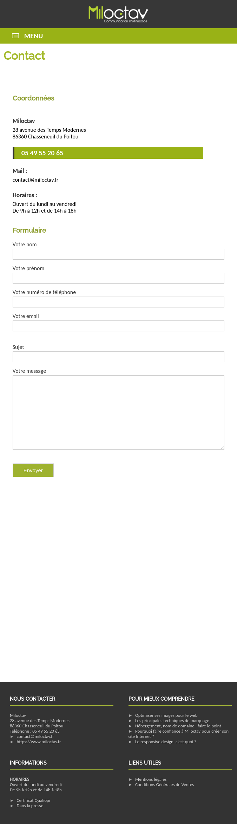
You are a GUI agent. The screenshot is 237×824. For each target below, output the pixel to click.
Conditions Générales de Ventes (164, 784)
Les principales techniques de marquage (172, 720)
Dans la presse (30, 805)
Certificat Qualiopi (33, 800)
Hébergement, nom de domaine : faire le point (178, 725)
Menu (33, 36)
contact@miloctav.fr (35, 736)
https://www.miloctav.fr (39, 741)
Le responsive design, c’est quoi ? (165, 741)
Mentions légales (150, 779)
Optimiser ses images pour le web (166, 715)
